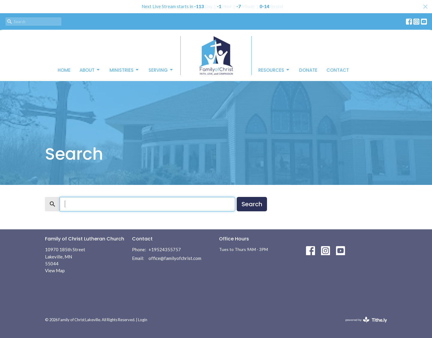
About (90, 70)
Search (252, 204)
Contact (337, 70)
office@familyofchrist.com (174, 258)
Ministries (125, 70)
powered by (366, 320)
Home (64, 70)
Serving (161, 70)
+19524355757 (164, 249)
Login (142, 319)
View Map (55, 270)
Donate (308, 70)
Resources (274, 70)
